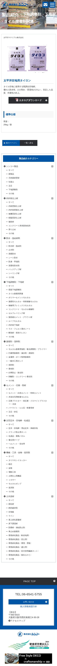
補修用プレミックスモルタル (20, 305)
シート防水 (13, 258)
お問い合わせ (28, 602)
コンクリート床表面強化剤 (19, 226)
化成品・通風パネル (17, 436)
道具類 (11, 488)
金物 (10, 468)
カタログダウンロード (28, 99)
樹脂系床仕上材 (15, 218)
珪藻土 (11, 182)
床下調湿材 (13, 524)
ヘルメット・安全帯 (17, 444)
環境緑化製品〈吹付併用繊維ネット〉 (24, 551)
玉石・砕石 (13, 412)
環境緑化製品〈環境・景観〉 (20, 543)
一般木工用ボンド (16, 361)
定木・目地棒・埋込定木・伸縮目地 (23, 428)
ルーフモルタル (15, 321)
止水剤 (11, 250)
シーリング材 (14, 273)
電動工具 (12, 472)
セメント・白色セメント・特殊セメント (25, 393)
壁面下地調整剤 (15, 290)
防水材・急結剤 (15, 246)
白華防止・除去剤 (16, 373)
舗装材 (11, 222)
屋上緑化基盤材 (15, 520)
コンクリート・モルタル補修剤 (21, 309)
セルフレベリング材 (17, 313)
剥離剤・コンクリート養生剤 (20, 377)
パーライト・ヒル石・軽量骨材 (21, 408)
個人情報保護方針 (28, 606)
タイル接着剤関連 (16, 294)
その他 (11, 193)
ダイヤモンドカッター (18, 460)
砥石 (10, 464)
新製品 (11, 174)
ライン (11, 516)
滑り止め (12, 229)
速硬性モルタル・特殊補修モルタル (23, 301)
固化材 (11, 504)
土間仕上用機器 (15, 476)
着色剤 (11, 369)
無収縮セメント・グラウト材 (20, 317)
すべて (11, 170)
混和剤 (11, 365)
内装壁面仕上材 (15, 206)
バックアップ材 (15, 269)
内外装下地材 (14, 325)
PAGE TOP (39, 581)
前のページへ (11, 143)
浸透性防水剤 (14, 266)
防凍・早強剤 (14, 262)
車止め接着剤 (14, 531)
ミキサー (12, 480)
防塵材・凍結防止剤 (17, 527)
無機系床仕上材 (15, 214)
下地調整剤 (13, 190)
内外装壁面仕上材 (16, 210)
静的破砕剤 (13, 508)
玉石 (10, 186)
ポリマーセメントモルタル (19, 298)
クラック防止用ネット (18, 432)
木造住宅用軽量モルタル (19, 397)
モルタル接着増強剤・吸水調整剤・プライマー (28, 349)
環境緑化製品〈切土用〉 (19, 539)
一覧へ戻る (28, 143)
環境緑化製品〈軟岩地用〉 (19, 535)
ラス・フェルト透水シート (19, 329)
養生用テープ (14, 440)
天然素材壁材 (14, 178)
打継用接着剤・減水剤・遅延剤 (21, 353)
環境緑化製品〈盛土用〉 (19, 547)
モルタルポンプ (15, 484)
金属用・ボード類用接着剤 (19, 357)
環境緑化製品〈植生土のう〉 (20, 555)
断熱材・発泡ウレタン (18, 333)
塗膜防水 (12, 254)
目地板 (11, 512)
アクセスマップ (17, 620)
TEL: (28, 594)
